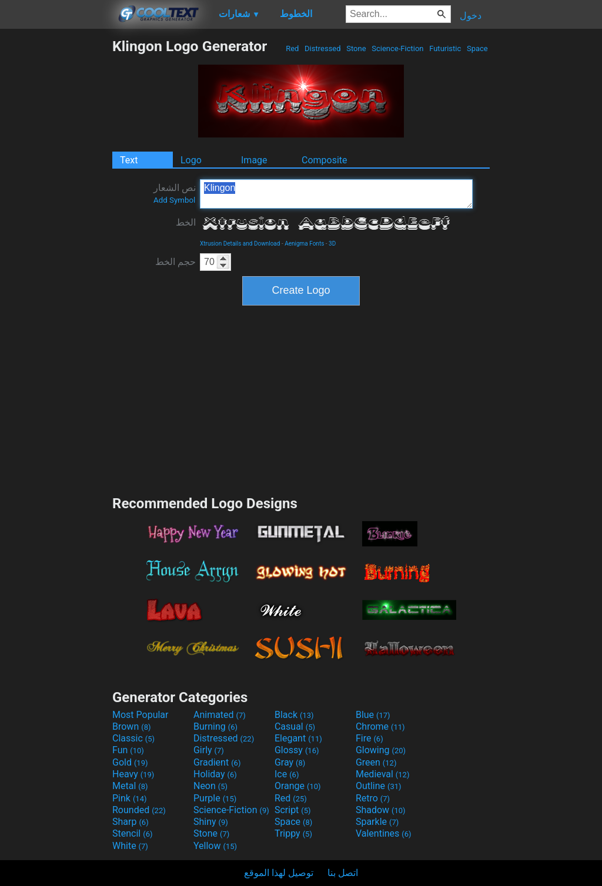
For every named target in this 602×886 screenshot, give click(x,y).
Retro (373, 798)
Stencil (132, 833)
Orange (298, 785)
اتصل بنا (342, 872)
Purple (214, 798)
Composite (324, 160)
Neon (210, 785)
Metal (130, 785)
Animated (219, 714)
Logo (191, 160)
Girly (208, 750)
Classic (133, 738)
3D (332, 243)
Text (129, 160)
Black (294, 714)
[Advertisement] (56, 214)
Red (292, 48)
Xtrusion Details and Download (240, 243)
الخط (186, 222)
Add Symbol (174, 200)
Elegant (298, 738)
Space (477, 48)
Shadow (381, 809)
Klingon (336, 194)
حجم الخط (175, 261)
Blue (373, 714)
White (130, 845)
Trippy (293, 833)
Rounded (139, 809)
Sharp (130, 821)
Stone (356, 48)
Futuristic (445, 48)
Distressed (323, 48)
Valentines (384, 833)
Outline (379, 785)
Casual (295, 726)
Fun (128, 750)
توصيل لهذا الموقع (278, 872)
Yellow (215, 845)
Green (376, 762)
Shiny (210, 821)
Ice (287, 774)
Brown (131, 726)
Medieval (383, 774)
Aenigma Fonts (304, 243)
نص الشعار (174, 193)
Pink (129, 798)
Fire (369, 738)
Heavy (133, 774)
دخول (470, 15)
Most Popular (140, 714)
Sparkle (377, 821)
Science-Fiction (398, 48)
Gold (130, 762)
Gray (290, 762)
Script (293, 809)
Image (254, 160)
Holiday (215, 774)
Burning (215, 726)
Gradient (216, 762)
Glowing (381, 750)
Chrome (380, 726)
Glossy (297, 750)
